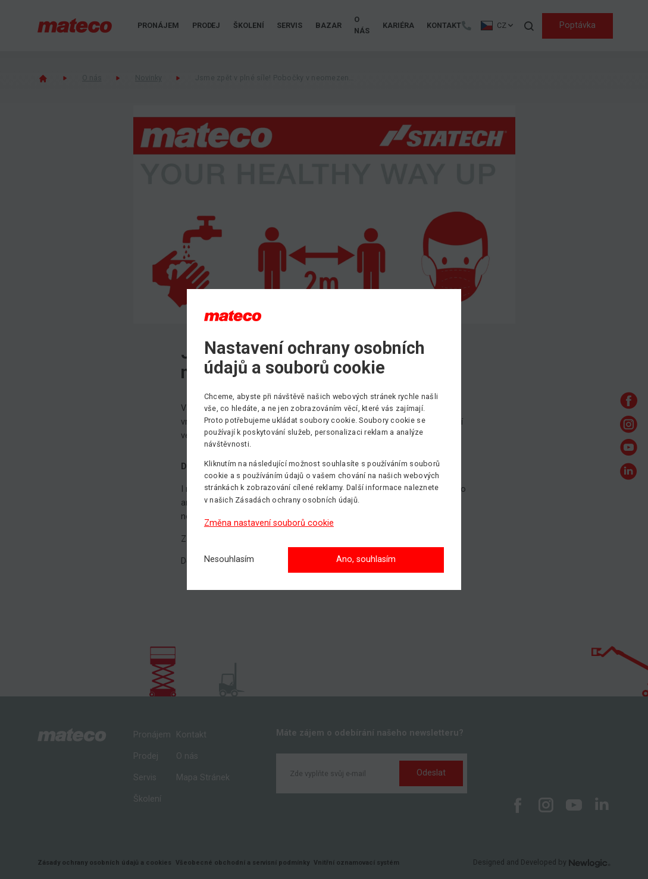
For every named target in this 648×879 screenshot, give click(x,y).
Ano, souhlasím (366, 559)
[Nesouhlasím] (229, 560)
